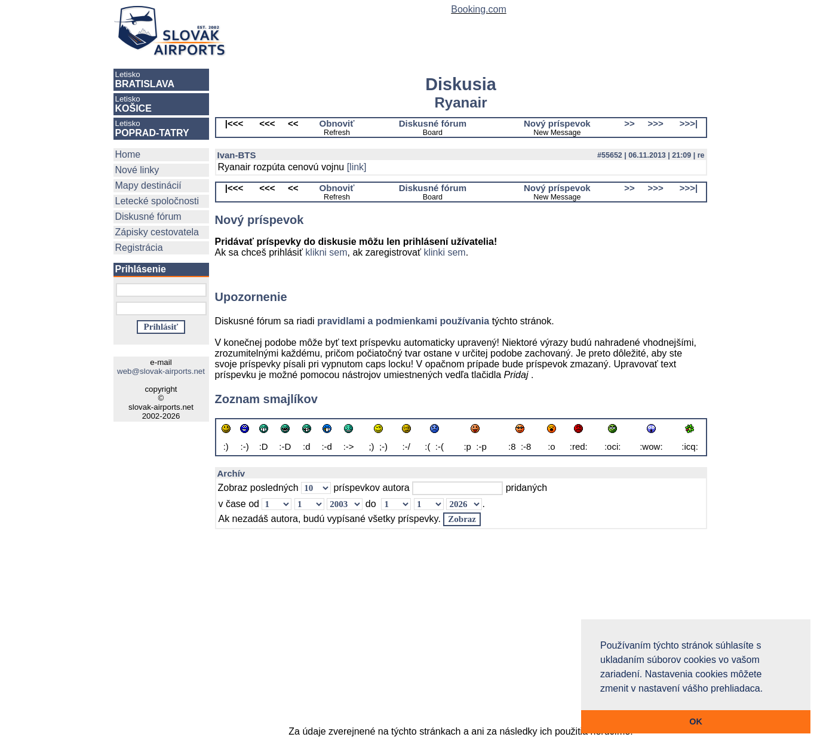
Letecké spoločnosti (157, 201)
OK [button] (695, 721)
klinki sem (444, 252)
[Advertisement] (461, 633)
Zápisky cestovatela (157, 232)
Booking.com (478, 9)
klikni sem (326, 252)
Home (128, 154)
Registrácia (139, 247)
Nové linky (137, 170)
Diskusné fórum (148, 216)
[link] (357, 167)
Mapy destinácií (148, 185)
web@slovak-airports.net (161, 371)
